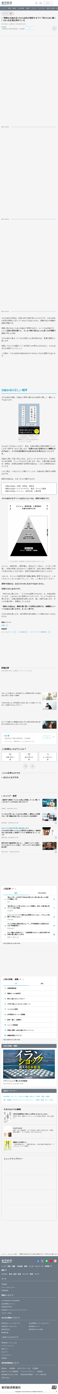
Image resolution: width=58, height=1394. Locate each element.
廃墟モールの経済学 (14, 993)
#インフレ (14, 1096)
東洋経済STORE (6, 1307)
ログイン (48, 3)
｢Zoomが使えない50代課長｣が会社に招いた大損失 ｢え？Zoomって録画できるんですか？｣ (21, 704)
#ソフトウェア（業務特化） (39, 632)
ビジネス (41, 8)
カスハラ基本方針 (40, 1374)
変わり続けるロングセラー (16, 999)
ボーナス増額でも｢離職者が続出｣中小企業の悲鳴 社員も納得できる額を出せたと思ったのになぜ (20, 723)
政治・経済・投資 (15, 1274)
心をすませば (17, 1128)
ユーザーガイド (6, 1355)
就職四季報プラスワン (14, 1035)
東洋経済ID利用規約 (26, 1374)
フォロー (29, 28)
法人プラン (4, 1352)
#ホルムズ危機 (23, 1096)
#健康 (47, 1096)
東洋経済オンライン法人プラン (11, 1323)
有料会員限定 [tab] (42, 893)
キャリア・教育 (7, 13)
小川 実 (3, 27)
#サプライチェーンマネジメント (23, 1100)
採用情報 (12, 1368)
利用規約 (4, 1358)
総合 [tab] (16, 893)
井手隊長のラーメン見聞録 (16, 1014)
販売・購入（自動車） (14, 1020)
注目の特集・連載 (10, 1046)
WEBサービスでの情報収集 (9, 1371)
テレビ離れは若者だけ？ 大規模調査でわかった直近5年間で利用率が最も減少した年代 (28, 933)
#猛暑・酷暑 (40, 1100)
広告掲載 (35, 1368)
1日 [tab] (16, 983)
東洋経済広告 (5, 1329)
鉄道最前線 (4, 1290)
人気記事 (21, 8)
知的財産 (40, 1371)
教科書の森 (4, 1332)
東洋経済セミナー (34, 1326)
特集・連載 (12, 8)
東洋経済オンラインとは (9, 1343)
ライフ (37, 1274)
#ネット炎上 (49, 1100)
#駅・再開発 (7, 1100)
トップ (3, 8)
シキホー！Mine (6, 1313)
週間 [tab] (42, 983)
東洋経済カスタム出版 (36, 1329)
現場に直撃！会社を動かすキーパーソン (20, 1030)
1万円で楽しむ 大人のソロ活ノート (19, 1004)
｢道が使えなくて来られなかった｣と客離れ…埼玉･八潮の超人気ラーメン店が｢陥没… (28, 907)
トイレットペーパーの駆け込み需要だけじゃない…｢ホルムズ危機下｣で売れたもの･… (28, 916)
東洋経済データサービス (9, 1326)
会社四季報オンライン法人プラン (39, 1323)
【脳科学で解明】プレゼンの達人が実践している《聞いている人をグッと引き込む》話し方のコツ (20, 801)
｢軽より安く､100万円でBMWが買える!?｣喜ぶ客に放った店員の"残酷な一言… (27, 898)
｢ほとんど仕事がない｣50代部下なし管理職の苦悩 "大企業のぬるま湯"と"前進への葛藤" (21, 694)
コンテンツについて (7, 1346)
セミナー (38, 1266)
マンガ (34, 8)
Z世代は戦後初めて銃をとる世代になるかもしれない (30, 1114)
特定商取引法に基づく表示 (9, 1374)
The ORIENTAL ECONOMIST (10, 1300)
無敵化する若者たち (19, 1142)
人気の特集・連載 (10, 979)
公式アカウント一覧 (24, 1368)
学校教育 (4, 1284)
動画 (28, 8)
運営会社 (4, 1368)
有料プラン (4, 1349)
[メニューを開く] (55, 3)
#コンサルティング (7, 632)
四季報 (47, 1266)
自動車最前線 (11, 988)
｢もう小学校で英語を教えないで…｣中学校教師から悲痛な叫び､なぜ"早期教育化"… (28, 924)
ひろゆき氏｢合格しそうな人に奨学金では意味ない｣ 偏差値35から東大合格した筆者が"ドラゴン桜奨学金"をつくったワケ (20, 832)
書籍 (2, 1270)
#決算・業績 (40, 1096)
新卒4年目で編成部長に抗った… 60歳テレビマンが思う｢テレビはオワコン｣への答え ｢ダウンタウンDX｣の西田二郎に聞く (21, 845)
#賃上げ (32, 1096)
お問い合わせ (5, 1377)
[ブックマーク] (54, 28)
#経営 (3, 625)
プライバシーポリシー (28, 1371)
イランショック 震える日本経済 (15, 1081)
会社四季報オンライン (8, 1304)
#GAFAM (6, 1096)
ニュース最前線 (12, 1025)
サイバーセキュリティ (8, 1287)
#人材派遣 (22, 632)
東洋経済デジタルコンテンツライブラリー (14, 1310)
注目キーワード (9, 1091)
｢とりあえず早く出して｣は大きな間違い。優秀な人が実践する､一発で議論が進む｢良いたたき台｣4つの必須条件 (20, 815)
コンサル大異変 (12, 1009)
